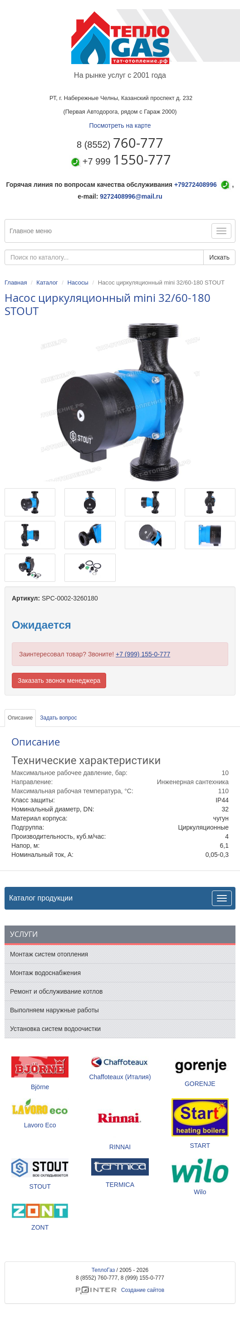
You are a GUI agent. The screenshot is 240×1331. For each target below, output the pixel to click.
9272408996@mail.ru (131, 196)
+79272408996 (195, 184)
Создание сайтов (120, 1290)
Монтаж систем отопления (49, 954)
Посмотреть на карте (120, 125)
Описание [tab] (20, 718)
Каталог (47, 282)
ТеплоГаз (103, 1270)
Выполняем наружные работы (54, 1010)
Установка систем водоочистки (55, 1028)
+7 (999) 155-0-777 (143, 654)
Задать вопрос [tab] (58, 718)
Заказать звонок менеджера (59, 680)
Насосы (77, 282)
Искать (219, 257)
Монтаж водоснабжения (45, 972)
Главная (16, 282)
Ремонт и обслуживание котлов (56, 991)
